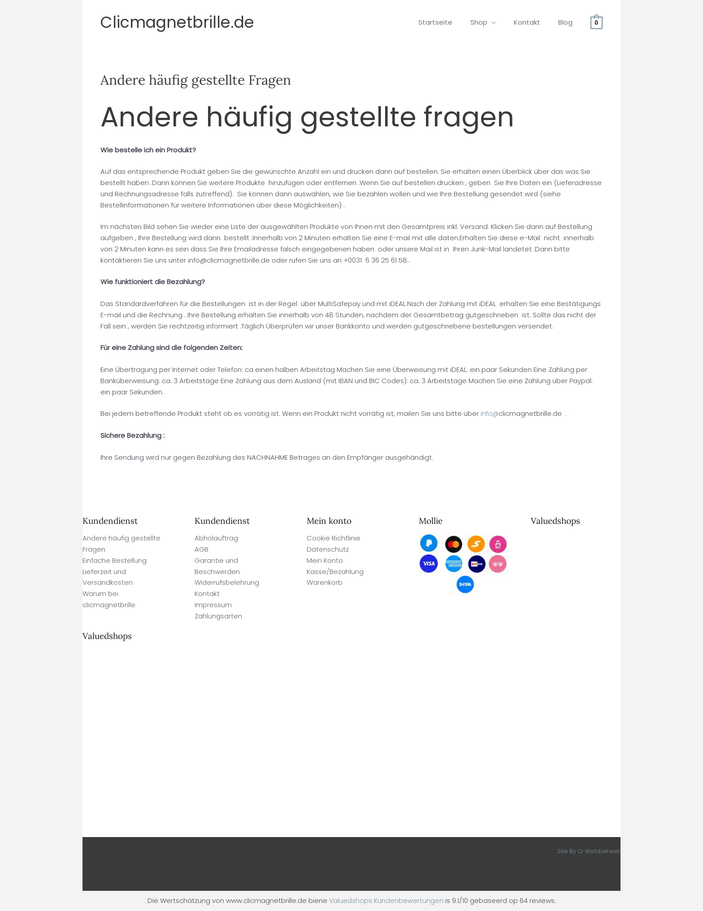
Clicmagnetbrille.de (177, 22)
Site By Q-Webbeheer (588, 851)
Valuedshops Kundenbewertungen (386, 900)
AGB (201, 549)
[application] (503, 22)
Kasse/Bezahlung (335, 571)
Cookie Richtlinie (333, 538)
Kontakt (207, 593)
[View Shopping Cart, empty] (596, 22)
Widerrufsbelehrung (227, 582)
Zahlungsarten (218, 616)
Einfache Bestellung (114, 560)
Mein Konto (325, 560)
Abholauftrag (216, 538)
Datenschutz (328, 549)
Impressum (213, 604)
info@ (490, 413)
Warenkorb (325, 582)
